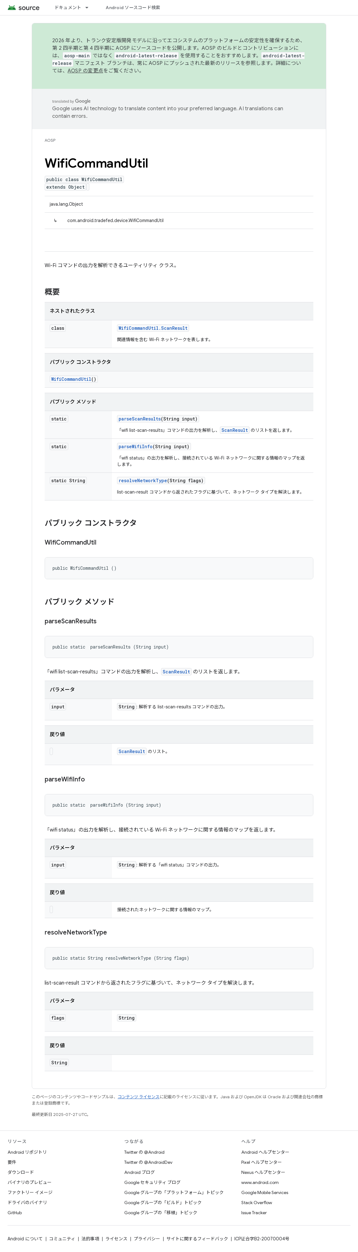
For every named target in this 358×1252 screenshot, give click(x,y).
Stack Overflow (256, 1202)
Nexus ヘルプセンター (263, 1172)
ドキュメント (67, 7)
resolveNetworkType (143, 480)
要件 (12, 1162)
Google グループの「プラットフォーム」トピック (174, 1192)
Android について (25, 1238)
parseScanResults (140, 419)
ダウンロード (21, 1172)
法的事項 (90, 1238)
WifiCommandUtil (71, 379)
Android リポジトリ (27, 1152)
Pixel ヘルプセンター (261, 1162)
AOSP (50, 140)
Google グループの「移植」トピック (160, 1212)
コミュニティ (62, 1238)
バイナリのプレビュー (30, 1182)
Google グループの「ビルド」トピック (163, 1202)
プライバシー (147, 1238)
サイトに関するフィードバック (197, 1238)
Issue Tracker (254, 1212)
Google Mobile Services (264, 1192)
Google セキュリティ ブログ (152, 1182)
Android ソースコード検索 (133, 7)
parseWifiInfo (136, 446)
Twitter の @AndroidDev (148, 1162)
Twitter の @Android (144, 1152)
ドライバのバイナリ (27, 1202)
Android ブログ (139, 1172)
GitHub (15, 1212)
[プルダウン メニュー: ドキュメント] (89, 7)
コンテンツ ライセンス (138, 1097)
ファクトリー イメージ (30, 1192)
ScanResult (234, 430)
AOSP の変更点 (85, 71)
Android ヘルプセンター (265, 1152)
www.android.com (260, 1182)
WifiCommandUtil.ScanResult (153, 328)
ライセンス (116, 1238)
